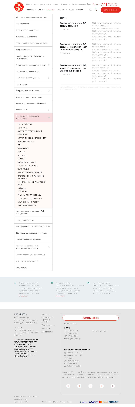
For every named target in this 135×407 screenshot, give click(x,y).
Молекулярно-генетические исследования (33, 227)
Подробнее (23, 296)
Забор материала (23, 24)
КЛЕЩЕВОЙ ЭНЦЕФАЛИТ (27, 162)
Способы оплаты (48, 325)
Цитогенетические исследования (29, 97)
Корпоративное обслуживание (49, 4)
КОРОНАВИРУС (23, 169)
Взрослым (30, 10)
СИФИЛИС (22, 188)
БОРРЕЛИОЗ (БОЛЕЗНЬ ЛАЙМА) (30, 131)
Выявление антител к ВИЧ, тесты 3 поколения (73, 24)
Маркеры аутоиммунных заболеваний (31, 103)
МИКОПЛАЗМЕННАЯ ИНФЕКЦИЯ (30, 172)
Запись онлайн (111, 10)
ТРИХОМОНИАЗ (23, 192)
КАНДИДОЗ (22, 159)
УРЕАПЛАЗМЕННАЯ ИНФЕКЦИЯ (29, 195)
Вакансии (46, 314)
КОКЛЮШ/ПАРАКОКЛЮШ (27, 166)
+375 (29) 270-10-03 (71, 333)
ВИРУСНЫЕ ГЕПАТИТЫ (26, 141)
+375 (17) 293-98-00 (71, 336)
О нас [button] (29, 4)
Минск (44, 402)
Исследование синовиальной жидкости (31, 43)
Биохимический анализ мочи (27, 71)
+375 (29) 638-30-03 (71, 331)
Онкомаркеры (21, 84)
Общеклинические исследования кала (31, 233)
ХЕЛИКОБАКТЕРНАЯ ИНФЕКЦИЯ (30, 198)
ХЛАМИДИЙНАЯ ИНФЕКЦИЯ (28, 202)
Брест (56, 402)
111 (104, 4)
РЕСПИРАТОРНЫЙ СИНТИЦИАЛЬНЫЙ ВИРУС (32, 183)
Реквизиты (46, 329)
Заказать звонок (90, 318)
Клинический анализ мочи (26, 37)
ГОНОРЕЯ (21, 152)
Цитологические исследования (28, 239)
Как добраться (48, 332)
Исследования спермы (25, 220)
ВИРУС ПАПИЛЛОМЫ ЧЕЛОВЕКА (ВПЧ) (32, 138)
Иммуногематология (24, 50)
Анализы (50, 10)
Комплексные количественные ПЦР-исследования (30, 212)
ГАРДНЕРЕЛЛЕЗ (23, 148)
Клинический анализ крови (27, 30)
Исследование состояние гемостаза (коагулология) (30, 57)
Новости (79, 10)
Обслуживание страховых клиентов (48, 320)
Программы (62, 10)
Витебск (62, 402)
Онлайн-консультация (79, 4)
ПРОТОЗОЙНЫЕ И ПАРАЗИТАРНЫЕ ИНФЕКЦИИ (31, 177)
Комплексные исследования (27, 261)
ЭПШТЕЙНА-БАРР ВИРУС (27, 205)
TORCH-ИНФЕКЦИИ (25, 124)
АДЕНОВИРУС (23, 128)
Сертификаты (21, 268)
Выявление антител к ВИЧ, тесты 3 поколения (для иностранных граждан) (73, 47)
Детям (40, 10)
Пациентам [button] (65, 4)
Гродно (50, 402)
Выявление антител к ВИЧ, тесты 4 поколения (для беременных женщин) (73, 68)
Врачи (36, 4)
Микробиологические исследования (30, 255)
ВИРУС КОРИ (22, 135)
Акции (71, 10)
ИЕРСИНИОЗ (22, 155)
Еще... (89, 4)
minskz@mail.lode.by (72, 339)
